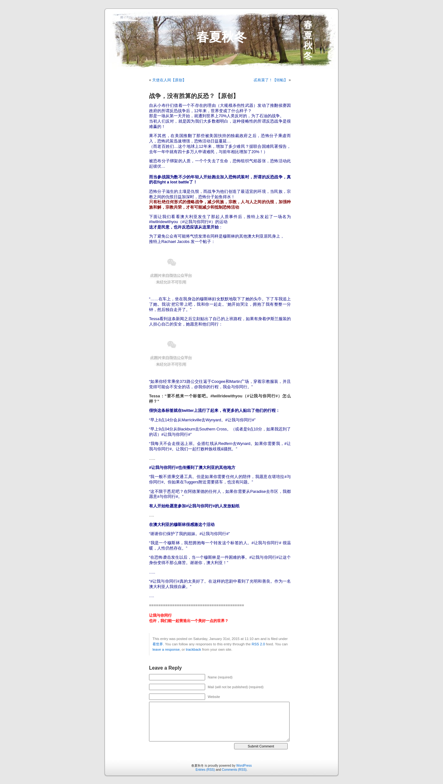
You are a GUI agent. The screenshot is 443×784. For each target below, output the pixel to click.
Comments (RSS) (234, 769)
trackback (193, 649)
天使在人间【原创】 (169, 80)
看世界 (157, 644)
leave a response (166, 649)
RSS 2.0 (258, 644)
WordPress (244, 765)
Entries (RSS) (205, 769)
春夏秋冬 (221, 37)
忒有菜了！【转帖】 (271, 80)
